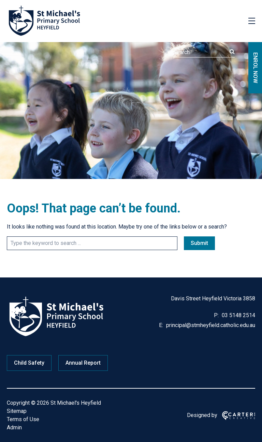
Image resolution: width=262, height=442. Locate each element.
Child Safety (29, 363)
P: (216, 315)
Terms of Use (23, 419)
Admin (14, 427)
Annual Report (83, 363)
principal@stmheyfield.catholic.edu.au (210, 325)
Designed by (202, 415)
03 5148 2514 (237, 315)
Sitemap (17, 411)
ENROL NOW (255, 67)
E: (161, 325)
